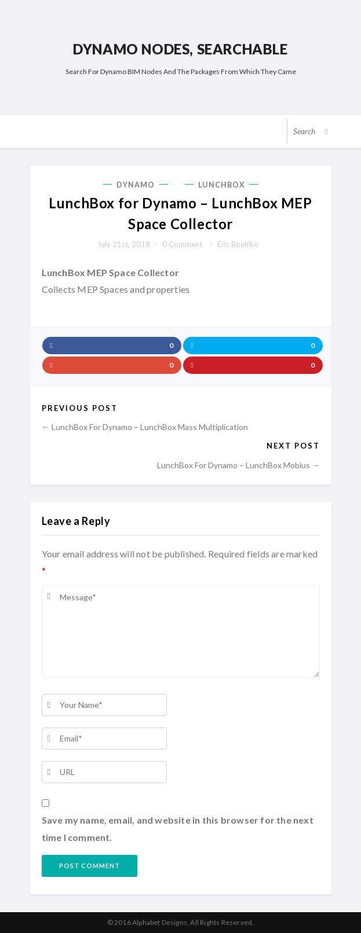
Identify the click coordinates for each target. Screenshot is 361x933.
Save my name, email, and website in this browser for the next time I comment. (177, 828)
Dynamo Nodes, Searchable (180, 49)
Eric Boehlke (237, 244)
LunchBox (221, 185)
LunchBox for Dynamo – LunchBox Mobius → (238, 465)
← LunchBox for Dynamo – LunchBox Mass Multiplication (145, 427)
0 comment (182, 244)
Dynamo (135, 185)
